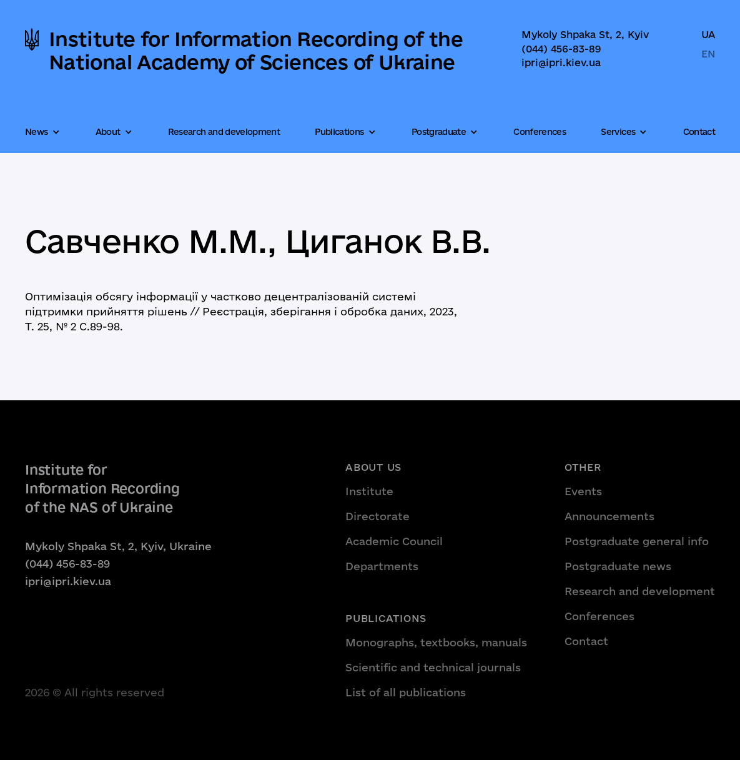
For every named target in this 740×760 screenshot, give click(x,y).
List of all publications (405, 692)
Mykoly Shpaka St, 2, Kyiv (585, 34)
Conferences (539, 132)
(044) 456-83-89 (561, 48)
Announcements (609, 516)
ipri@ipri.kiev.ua (561, 62)
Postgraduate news (618, 566)
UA (708, 34)
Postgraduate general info (637, 541)
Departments (381, 566)
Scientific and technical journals (433, 667)
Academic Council (394, 541)
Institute (369, 491)
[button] (43, 132)
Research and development (224, 132)
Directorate (377, 516)
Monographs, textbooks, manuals (436, 642)
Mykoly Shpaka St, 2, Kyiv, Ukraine (118, 546)
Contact (699, 132)
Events (583, 491)
